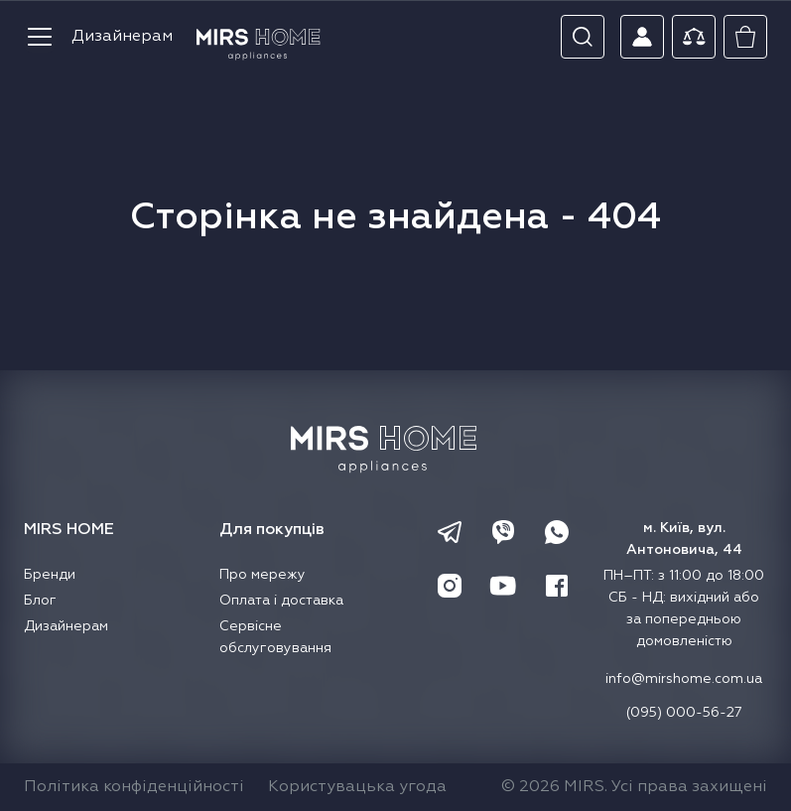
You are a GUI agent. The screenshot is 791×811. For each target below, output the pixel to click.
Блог (40, 601)
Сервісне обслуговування (275, 637)
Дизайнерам (122, 37)
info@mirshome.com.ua (683, 679)
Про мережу (262, 575)
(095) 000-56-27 (684, 713)
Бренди (49, 575)
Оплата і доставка (281, 601)
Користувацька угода (357, 787)
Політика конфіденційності (134, 787)
